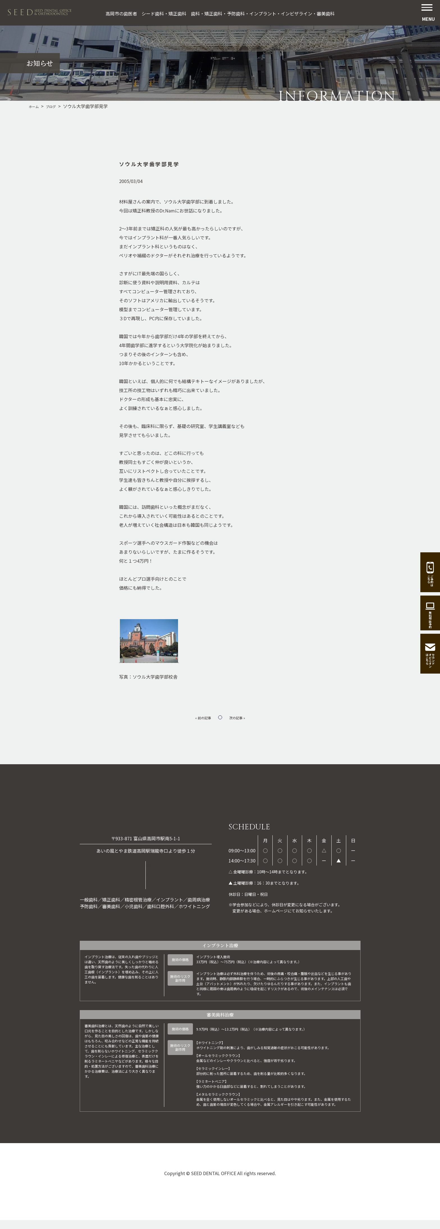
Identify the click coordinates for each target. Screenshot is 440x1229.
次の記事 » (239, 717)
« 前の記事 (200, 717)
